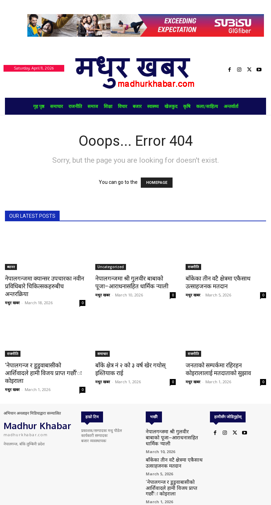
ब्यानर (11, 266)
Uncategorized (110, 266)
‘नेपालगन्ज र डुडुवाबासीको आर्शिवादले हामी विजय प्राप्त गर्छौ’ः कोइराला (43, 373)
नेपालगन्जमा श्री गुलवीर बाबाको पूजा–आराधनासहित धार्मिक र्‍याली (172, 434)
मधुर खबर (12, 302)
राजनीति (193, 266)
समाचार (102, 353)
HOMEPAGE (156, 182)
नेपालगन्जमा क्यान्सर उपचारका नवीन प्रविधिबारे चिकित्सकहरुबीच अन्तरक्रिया (44, 286)
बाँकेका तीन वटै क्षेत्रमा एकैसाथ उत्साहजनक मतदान (167, 454)
